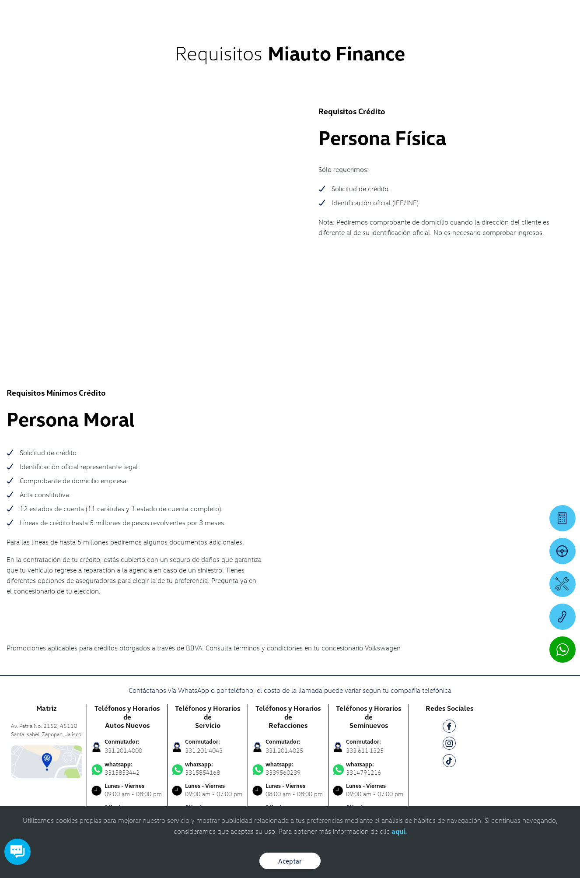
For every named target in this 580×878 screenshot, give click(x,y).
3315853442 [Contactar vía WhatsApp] (127, 639)
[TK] (449, 632)
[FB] (449, 598)
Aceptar (290, 861)
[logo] (358, 31)
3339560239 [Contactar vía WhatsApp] (288, 639)
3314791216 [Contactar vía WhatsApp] (368, 639)
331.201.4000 (123, 621)
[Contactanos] (463, 13)
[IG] (449, 615)
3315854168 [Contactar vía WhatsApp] (207, 639)
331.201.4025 (284, 621)
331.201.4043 (204, 621)
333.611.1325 (365, 621)
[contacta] (46, 631)
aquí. (399, 831)
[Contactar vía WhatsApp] (562, 649)
